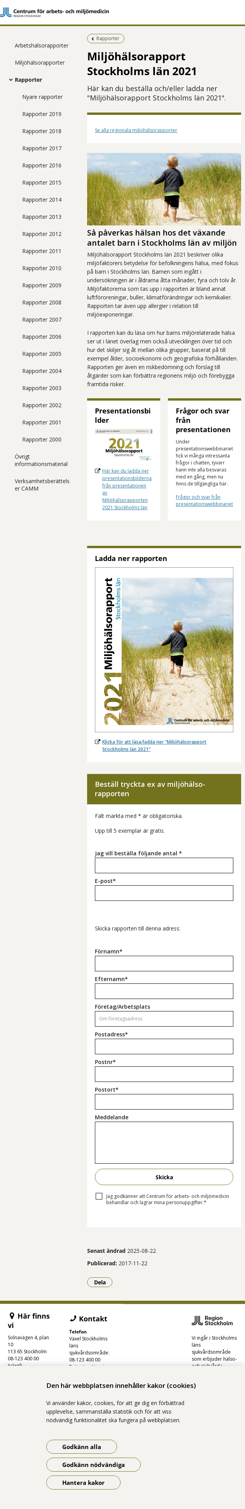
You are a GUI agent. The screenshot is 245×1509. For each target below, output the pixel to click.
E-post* (105, 881)
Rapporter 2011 (41, 251)
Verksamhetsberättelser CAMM (42, 484)
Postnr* (105, 1062)
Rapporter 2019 (41, 114)
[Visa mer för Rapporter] (9, 79)
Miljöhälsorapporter (40, 62)
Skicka (164, 1177)
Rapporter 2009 (41, 285)
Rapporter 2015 (41, 182)
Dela (103, 1282)
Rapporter (28, 79)
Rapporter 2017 (41, 148)
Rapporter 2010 (41, 268)
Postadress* (111, 1034)
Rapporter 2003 (41, 388)
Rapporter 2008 (41, 302)
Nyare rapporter (42, 96)
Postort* (107, 1089)
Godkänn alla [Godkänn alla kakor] (81, 1447)
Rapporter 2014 (41, 199)
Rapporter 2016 (41, 165)
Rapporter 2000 (41, 439)
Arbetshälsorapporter (41, 45)
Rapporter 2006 (41, 336)
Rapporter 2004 (41, 371)
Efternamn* (111, 979)
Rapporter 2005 (41, 353)
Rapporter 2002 (41, 405)
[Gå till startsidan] (122, 12)
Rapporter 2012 (41, 233)
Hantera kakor (83, 1482)
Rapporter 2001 (41, 422)
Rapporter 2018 (41, 131)
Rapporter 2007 (41, 319)
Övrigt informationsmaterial (41, 460)
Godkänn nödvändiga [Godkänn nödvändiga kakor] (93, 1465)
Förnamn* (108, 951)
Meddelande (111, 1117)
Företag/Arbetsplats (122, 1006)
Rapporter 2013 (41, 216)
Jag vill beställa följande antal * (138, 853)
